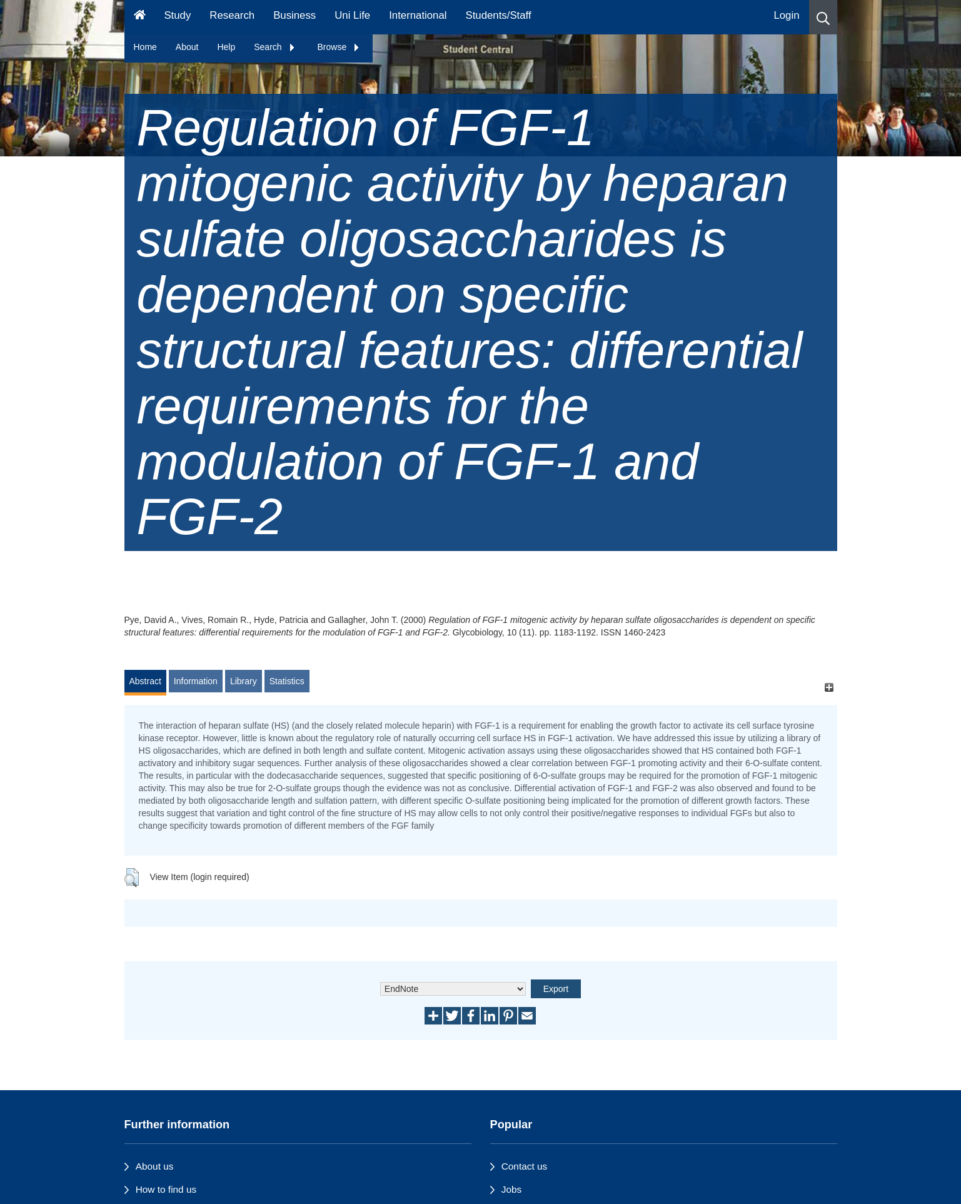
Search (274, 47)
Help (226, 47)
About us (155, 1166)
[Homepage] (139, 17)
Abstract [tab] (145, 681)
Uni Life (352, 15)
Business (294, 15)
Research (231, 15)
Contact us (524, 1166)
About (187, 47)
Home (145, 47)
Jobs (511, 1189)
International (417, 15)
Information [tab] (196, 681)
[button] (823, 17)
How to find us (166, 1189)
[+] (829, 687)
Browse (339, 47)
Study (177, 15)
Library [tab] (243, 681)
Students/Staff (498, 15)
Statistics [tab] (286, 681)
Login (786, 15)
